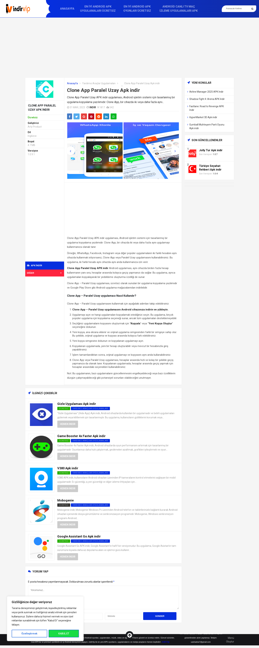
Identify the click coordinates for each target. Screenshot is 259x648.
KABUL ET (63, 633)
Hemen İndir (67, 424)
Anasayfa (67, 8)
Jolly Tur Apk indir (211, 150)
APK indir (34, 265)
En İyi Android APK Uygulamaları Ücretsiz (98, 8)
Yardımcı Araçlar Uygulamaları (98, 83)
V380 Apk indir (67, 468)
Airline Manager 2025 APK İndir (206, 91)
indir (93, 107)
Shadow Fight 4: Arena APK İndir (207, 99)
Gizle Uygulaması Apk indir (76, 404)
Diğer (44, 273)
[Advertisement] (129, 47)
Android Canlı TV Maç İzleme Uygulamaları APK (179, 8)
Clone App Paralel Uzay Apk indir (103, 90)
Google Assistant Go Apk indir (79, 536)
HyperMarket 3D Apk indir (203, 117)
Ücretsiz (63, 505)
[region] (45, 618)
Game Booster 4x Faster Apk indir (81, 436)
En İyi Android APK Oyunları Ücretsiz (137, 8)
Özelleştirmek (29, 633)
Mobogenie (65, 500)
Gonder (159, 616)
